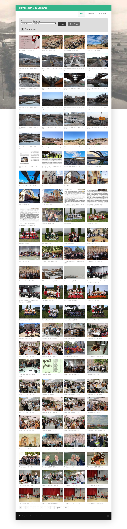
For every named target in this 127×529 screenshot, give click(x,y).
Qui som (91, 13)
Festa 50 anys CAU (24, 261)
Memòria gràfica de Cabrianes (33, 7)
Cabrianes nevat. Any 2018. (49, 281)
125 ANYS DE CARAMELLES (27, 50)
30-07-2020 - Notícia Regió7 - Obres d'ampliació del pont (28, 224)
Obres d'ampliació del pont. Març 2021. (51, 147)
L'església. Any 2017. (25, 449)
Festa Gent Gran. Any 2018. (49, 338)
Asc (22, 29)
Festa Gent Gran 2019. (48, 223)
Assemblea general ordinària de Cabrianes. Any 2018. (96, 281)
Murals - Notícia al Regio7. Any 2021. (28, 167)
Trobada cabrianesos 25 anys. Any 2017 (29, 375)
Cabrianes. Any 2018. (70, 281)
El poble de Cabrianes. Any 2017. (96, 430)
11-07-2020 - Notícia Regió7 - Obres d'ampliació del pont (95, 205)
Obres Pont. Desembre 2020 (72, 166)
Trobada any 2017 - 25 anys (50, 449)
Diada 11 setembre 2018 (71, 356)
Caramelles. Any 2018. (48, 320)
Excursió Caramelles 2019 (49, 261)
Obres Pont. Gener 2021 (48, 50)
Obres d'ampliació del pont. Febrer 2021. (29, 69)
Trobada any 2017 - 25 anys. (95, 356)
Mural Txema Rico (47, 186)
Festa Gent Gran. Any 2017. (49, 374)
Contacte (102, 13)
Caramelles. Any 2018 (48, 300)
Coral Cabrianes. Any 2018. (94, 261)
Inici (81, 13)
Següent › (58, 507)
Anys (22, 21)
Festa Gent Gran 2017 (48, 394)
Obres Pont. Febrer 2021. (71, 50)
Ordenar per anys (30, 29)
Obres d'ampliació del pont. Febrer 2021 (74, 69)
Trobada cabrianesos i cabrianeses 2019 (74, 262)
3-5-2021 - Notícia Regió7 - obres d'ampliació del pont (51, 167)
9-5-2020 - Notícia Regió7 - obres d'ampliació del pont (74, 205)
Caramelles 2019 (69, 223)
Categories (36, 21)
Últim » (66, 507)
